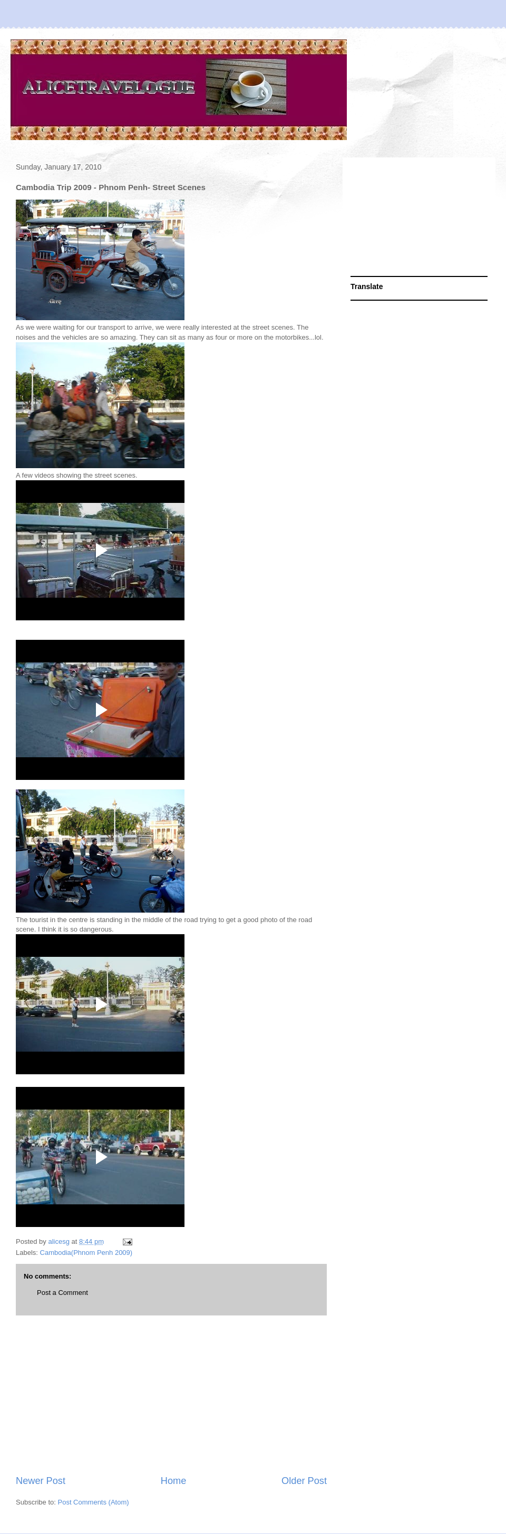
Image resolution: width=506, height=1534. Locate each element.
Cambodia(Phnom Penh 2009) (86, 1252)
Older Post (304, 1481)
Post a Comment (62, 1293)
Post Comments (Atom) (93, 1502)
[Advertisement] (171, 1395)
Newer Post (40, 1481)
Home (174, 1481)
